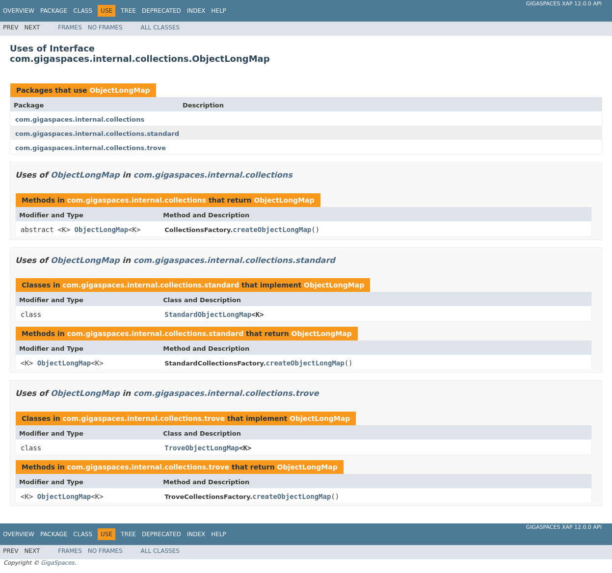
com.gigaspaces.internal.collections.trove (90, 148)
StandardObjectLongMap (207, 314)
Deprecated (161, 10)
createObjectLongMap (272, 230)
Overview (18, 10)
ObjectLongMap (119, 90)
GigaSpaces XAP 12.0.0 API (564, 3)
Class (82, 10)
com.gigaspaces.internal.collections (79, 119)
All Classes (160, 27)
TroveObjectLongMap (201, 448)
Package (53, 10)
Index (196, 10)
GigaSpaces (57, 562)
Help (218, 10)
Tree (128, 10)
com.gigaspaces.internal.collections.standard (97, 133)
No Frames (105, 27)
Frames (70, 27)
